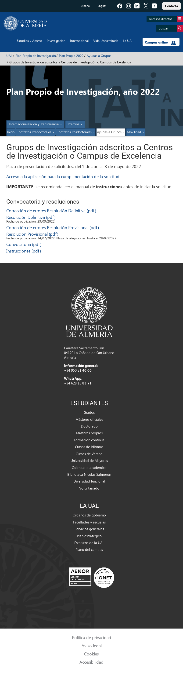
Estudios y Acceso (29, 40)
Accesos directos (166, 19)
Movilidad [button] (135, 132)
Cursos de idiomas (89, 446)
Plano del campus (89, 549)
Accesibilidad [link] (91, 662)
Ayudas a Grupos (99, 55)
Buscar (171, 28)
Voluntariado (89, 488)
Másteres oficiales (89, 419)
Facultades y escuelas (89, 522)
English (102, 5)
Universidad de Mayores (89, 460)
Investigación (56, 40)
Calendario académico (89, 467)
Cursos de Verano (89, 453)
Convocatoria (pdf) (23, 244)
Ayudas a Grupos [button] (111, 132)
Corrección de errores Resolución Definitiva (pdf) (51, 210)
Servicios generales (89, 529)
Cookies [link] (91, 654)
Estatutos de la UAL (89, 542)
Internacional (79, 40)
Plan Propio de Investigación (35, 55)
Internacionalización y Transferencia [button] (35, 124)
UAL (9, 55)
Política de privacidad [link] (91, 637)
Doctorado (89, 426)
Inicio (10, 132)
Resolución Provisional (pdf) (32, 234)
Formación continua (89, 440)
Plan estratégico (89, 536)
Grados (89, 412)
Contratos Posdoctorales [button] (76, 132)
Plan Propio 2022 (71, 55)
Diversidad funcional (89, 481)
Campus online (160, 42)
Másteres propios (89, 433)
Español (85, 5)
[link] (171, 5)
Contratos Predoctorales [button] (35, 132)
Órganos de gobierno (89, 515)
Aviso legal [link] (92, 645)
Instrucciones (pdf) (23, 251)
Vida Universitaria (105, 40)
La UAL (128, 40)
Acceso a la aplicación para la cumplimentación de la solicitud (62, 176)
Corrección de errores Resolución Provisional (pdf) (52, 227)
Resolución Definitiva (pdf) (30, 217)
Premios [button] (75, 124)
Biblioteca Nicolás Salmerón (89, 474)
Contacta (171, 6)
